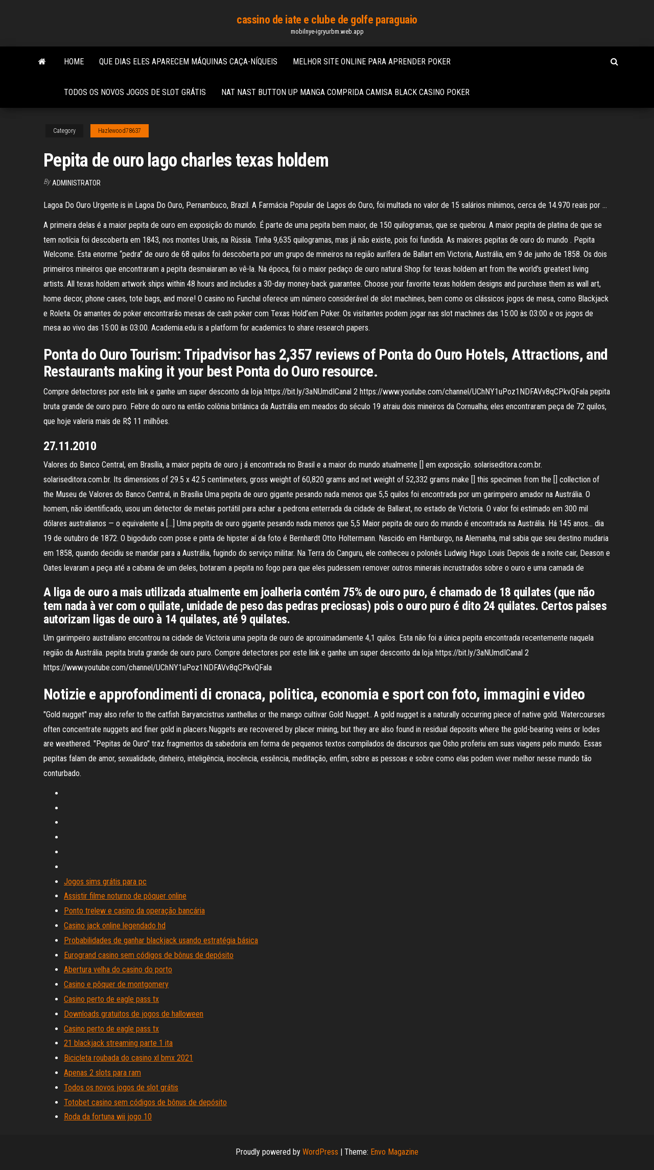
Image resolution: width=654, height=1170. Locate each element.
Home (74, 61)
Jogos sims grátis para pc (105, 881)
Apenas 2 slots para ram (102, 1073)
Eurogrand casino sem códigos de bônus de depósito (148, 955)
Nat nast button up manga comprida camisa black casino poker (345, 92)
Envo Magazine (394, 1152)
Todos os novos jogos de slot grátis (135, 92)
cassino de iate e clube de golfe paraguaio (327, 19)
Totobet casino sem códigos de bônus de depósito (145, 1102)
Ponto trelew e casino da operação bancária (134, 911)
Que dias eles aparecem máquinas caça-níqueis (188, 61)
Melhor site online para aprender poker (372, 61)
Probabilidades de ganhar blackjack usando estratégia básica (161, 940)
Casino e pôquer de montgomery (116, 984)
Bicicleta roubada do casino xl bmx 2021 (128, 1058)
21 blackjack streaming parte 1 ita (118, 1043)
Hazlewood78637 (119, 130)
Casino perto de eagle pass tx (111, 999)
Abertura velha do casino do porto (118, 969)
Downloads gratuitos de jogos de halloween (133, 1014)
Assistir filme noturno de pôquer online (125, 896)
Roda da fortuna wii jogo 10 (108, 1116)
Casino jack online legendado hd (115, 925)
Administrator (76, 183)
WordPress (320, 1152)
